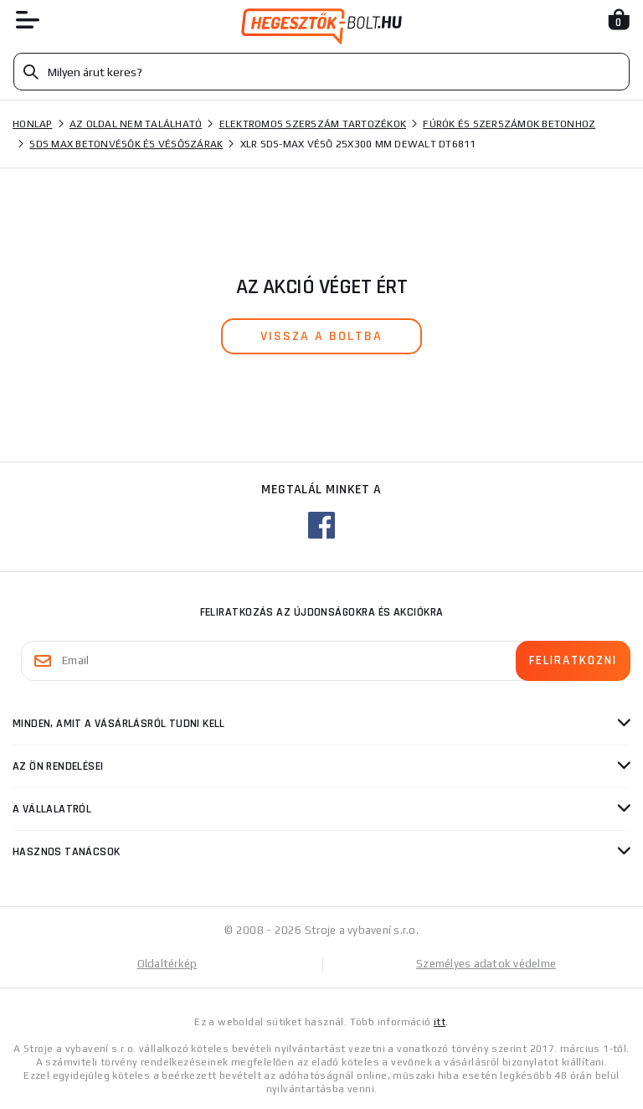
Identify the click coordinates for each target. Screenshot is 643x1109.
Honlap (33, 124)
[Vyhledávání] (321, 71)
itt (439, 1022)
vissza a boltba (321, 336)
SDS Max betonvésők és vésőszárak (126, 144)
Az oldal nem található (136, 124)
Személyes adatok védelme (486, 963)
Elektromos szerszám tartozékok (313, 124)
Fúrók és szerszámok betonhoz (509, 124)
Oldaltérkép (167, 963)
